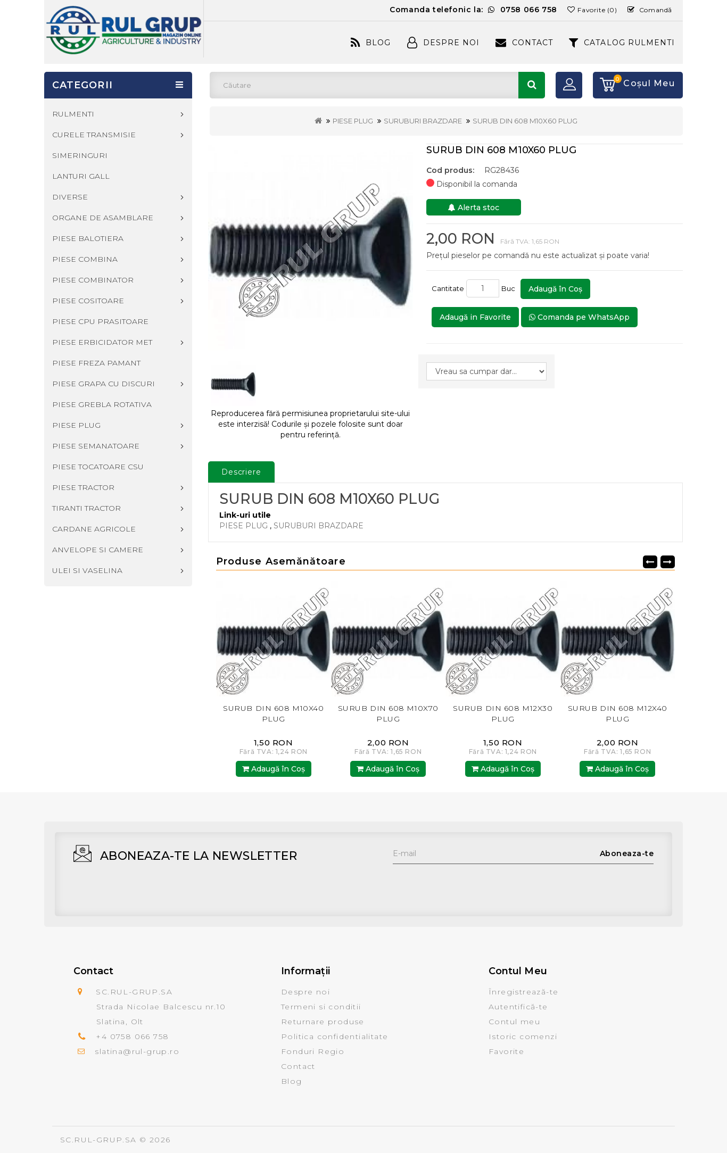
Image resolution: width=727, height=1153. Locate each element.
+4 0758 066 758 (132, 1036)
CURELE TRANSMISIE (94, 134)
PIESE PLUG (353, 121)
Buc (509, 288)
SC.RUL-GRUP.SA (98, 1139)
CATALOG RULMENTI (622, 42)
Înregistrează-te (523, 992)
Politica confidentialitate (334, 1036)
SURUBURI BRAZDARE (423, 121)
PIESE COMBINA (85, 259)
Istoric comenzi (523, 1036)
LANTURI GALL (81, 176)
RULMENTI (73, 114)
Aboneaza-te (627, 853)
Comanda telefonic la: (473, 9)
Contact (524, 42)
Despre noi (305, 992)
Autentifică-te (518, 1006)
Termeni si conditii (321, 1006)
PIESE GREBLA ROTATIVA (102, 404)
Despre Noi (443, 42)
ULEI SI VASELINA (87, 570)
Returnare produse (323, 1021)
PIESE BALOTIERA (87, 238)
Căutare (531, 85)
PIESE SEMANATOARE (95, 446)
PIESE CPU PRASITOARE (100, 321)
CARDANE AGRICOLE (94, 529)
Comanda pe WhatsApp (579, 317)
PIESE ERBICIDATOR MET (102, 342)
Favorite (506, 1051)
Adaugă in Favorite (475, 317)
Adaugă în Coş (555, 289)
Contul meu (514, 1021)
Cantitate (448, 288)
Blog (371, 42)
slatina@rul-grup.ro (137, 1051)
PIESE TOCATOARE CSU (98, 466)
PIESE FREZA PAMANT (96, 363)
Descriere (241, 472)
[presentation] (474, 885)
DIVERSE (70, 197)
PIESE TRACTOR (83, 487)
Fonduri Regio (312, 1051)
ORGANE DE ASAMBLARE (102, 217)
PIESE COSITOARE (88, 300)
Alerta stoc (473, 207)
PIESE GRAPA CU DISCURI (103, 383)
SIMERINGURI (80, 155)
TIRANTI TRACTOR (86, 508)
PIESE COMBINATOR (93, 280)
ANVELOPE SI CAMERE (97, 549)
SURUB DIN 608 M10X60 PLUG (525, 121)
